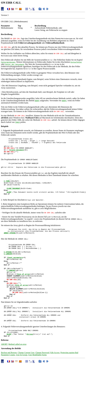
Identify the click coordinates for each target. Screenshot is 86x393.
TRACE (17, 122)
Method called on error (17, 371)
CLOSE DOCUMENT (13, 195)
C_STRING (7, 264)
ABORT (37, 101)
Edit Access (54, 379)
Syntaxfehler (76, 62)
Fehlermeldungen (8, 62)
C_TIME (7, 186)
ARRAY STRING (9, 242)
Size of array (23, 290)
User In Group (21, 381)
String (30, 360)
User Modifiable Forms (37, 381)
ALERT (9, 200)
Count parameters (15, 271)
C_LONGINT (8, 266)
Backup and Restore (9, 379)
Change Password (42, 379)
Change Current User (26, 379)
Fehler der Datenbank (14, 64)
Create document (17, 152)
